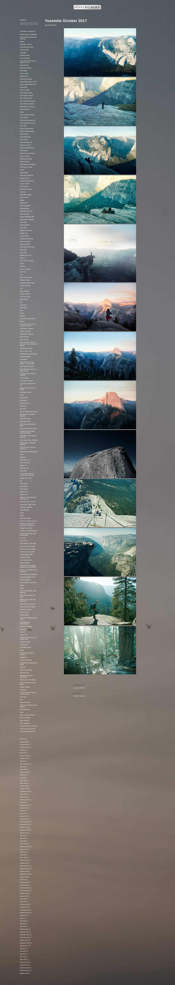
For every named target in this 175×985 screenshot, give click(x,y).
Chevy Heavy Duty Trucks (27, 729)
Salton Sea (23, 471)
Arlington (22, 316)
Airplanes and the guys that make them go (28, 498)
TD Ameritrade (24, 378)
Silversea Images (25, 718)
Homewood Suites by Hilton (28, 428)
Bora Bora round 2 (25, 145)
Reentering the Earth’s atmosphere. (26, 676)
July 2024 (23, 750)
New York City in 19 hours (27, 715)
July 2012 (23, 918)
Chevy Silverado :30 (26, 142)
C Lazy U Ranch (100, 686)
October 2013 (24, 893)
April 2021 (23, 775)
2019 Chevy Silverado (26, 175)
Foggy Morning (24, 510)
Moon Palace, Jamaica (26, 261)
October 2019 (24, 788)
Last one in (23, 272)
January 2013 (24, 907)
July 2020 (23, 778)
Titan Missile (23, 307)
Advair (22, 454)
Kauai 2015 (23, 250)
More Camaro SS (25, 462)
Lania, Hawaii (24, 339)
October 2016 (24, 827)
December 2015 (24, 846)
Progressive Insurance (26, 239)
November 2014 (24, 868)
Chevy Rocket (24, 134)
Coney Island (24, 644)
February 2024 (24, 756)
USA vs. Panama (25, 294)
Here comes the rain (26, 560)
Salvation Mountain (25, 478)
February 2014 (24, 882)
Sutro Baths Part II (25, 421)
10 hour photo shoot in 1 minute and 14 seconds (27, 474)
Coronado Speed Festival (27, 731)
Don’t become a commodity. (28, 582)
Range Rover (24, 398)
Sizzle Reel (23, 222)
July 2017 (23, 811)
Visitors (22, 515)
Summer (22, 266)
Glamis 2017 (23, 203)
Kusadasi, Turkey (25, 642)
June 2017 (23, 813)
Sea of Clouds (24, 612)
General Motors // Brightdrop (28, 34)
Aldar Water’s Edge (25, 195)
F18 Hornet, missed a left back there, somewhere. (27, 524)
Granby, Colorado (25, 285)
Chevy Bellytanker (25, 137)
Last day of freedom (26, 609)
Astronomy (23, 406)
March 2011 (23, 959)
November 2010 (24, 970)
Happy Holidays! (25, 563)
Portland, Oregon (25, 280)
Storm (21, 712)
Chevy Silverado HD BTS (27, 123)
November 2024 (24, 747)
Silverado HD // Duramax (27, 106)
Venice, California (25, 269)
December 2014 (24, 866)
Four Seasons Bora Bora (27, 247)
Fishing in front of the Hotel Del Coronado (28, 534)
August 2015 (23, 849)
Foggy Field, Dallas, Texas (28, 504)
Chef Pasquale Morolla (26, 366)
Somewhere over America (27, 501)
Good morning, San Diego (28, 549)
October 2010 (24, 973)
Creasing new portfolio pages (28, 354)
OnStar (22, 170)
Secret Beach (24, 486)
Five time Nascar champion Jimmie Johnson (28, 693)
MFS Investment (25, 214)
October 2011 (24, 940)
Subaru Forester (25, 90)
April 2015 (23, 855)
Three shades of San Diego (28, 543)
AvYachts (22, 192)
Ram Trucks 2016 (25, 241)
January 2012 (24, 932)
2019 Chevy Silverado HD (27, 120)
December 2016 (24, 822)
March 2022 (23, 769)
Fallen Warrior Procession (27, 604)
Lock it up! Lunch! (25, 296)
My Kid (22, 395)
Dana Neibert (52, 25)
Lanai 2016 (23, 228)
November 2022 (24, 764)
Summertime (24, 483)
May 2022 (23, 766)
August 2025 (23, 742)
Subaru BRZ (23, 87)
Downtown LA (24, 494)
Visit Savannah (24, 50)
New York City (24, 197)
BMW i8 (22, 321)
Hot (21, 481)
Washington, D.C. (25, 460)
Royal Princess (24, 337)
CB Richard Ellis (25, 709)
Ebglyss (22, 41)
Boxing (22, 650)
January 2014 (24, 885)
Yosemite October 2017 (27, 181)
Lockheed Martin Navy (26, 47)
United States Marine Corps (28, 82)
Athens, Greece (100, 694)
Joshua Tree (23, 635)
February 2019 (24, 800)
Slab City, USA (24, 468)
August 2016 (23, 833)
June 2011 (23, 951)
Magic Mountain (24, 291)
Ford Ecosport (24, 186)
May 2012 (23, 923)
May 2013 (23, 901)
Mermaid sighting (25, 356)
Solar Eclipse (24, 489)
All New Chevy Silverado (27, 153)
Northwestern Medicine (27, 219)
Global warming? (25, 702)
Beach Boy (23, 629)
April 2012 (23, 926)
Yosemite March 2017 (26, 211)
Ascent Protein (24, 236)
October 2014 (24, 871)
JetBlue (22, 200)
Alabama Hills (24, 76)
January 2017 (24, 819)
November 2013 (24, 890)
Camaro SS (23, 465)
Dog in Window (24, 720)
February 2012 (24, 929)
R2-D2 (22, 513)
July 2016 (23, 835)
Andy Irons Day (24, 672)
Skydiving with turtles (26, 348)
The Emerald (24, 150)
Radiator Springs (25, 687)
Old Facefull (23, 400)
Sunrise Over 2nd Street (27, 552)
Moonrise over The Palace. (28, 680)
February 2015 (24, 860)
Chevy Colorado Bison (26, 128)
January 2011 (24, 965)
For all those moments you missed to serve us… (28, 325)
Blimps (22, 585)
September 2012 (25, 913)
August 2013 (23, 896)
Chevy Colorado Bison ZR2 (28, 84)
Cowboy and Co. (25, 403)
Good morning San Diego (27, 607)
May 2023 (23, 761)
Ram (21, 310)
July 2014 (23, 879)
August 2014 (23, 877)
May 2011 (23, 954)
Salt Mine (22, 457)
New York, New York (26, 277)
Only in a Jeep (24, 73)
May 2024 (23, 753)
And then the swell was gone (28, 531)
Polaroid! (22, 632)
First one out (23, 541)
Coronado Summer (25, 647)
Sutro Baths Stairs (25, 418)
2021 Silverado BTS (26, 98)
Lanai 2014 (23, 305)
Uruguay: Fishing (25, 557)
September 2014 (25, 874)
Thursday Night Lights (26, 554)
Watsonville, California (26, 334)
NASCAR (22, 667)
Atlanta (22, 588)
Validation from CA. (25, 255)
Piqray (22, 112)
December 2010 (24, 968)
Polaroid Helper (24, 615)
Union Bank (23, 126)
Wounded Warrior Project (27, 283)
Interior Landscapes (26, 660)
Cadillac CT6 (24, 233)
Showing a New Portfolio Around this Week (27, 432)
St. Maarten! (23, 359)
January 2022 (24, 772)
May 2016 (23, 838)
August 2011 (23, 946)
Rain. (21, 699)
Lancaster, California (26, 507)
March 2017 (23, 816)
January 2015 (24, 863)
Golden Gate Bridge (26, 626)
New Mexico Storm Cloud (27, 319)
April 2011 (23, 957)
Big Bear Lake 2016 (26, 230)
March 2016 (23, 844)
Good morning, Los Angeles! (28, 574)
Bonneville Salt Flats (26, 159)
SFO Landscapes (25, 723)
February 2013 (24, 904)
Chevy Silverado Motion (27, 131)
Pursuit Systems (25, 161)
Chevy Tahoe (24, 139)
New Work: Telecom (26, 44)
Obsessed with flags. (26, 670)
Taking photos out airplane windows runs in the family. (28, 566)
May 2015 (23, 852)
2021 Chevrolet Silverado (27, 101)
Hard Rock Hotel (25, 109)
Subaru (22, 263)
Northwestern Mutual (26, 79)
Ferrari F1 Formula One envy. (29, 521)
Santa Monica (24, 299)
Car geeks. (23, 690)
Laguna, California (25, 331)
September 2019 (25, 791)
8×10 (21, 274)
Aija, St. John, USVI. (26, 351)
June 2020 (23, 780)
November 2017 (24, 805)
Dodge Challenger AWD (27, 217)
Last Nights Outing (25, 392)
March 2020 (23, 783)
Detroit (22, 313)
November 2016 (24, 824)
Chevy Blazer (24, 117)
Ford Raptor (23, 70)
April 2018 (23, 802)
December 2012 (24, 910)
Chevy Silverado (25, 225)
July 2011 (23, 948)
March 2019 (23, 797)
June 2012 (23, 921)
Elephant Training (25, 518)
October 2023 (24, 758)
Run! (21, 302)
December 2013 (24, 888)
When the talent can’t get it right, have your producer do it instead (29, 344)
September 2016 (25, 830)
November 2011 (24, 937)
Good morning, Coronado (27, 546)
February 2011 (24, 962)
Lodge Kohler (24, 172)
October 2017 (24, 808)
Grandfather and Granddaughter (25, 623)
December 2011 (24, 935)
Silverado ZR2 (24, 65)
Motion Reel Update (26, 189)
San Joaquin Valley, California (29, 440)
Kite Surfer (23, 409)
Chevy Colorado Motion (27, 148)
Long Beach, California (26, 328)
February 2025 (24, 744)
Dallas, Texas (24, 492)
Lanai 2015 (23, 252)
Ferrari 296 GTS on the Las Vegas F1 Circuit (28, 61)
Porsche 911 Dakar (25, 68)
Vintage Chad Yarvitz (26, 528)
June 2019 (23, 794)
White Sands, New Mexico (28, 164)
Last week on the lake (26, 381)
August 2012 (23, 915)
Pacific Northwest (25, 206)
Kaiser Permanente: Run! (27, 577)
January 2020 (24, 786)
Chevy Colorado (25, 156)
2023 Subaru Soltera (26, 93)
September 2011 (25, 943)
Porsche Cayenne (25, 580)
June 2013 (23, 899)
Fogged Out (23, 657)
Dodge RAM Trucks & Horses (29, 726)
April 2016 (23, 841)
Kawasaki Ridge (25, 55)
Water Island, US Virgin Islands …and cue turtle (27, 362)
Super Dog (23, 697)
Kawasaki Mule (24, 208)
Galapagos (23, 52)
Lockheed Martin (25, 58)
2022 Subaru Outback (26, 95)
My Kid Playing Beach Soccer (29, 411)
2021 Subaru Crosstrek (27, 104)
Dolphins (22, 258)
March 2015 (23, 857)
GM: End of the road (26, 167)
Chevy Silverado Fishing (27, 115)
